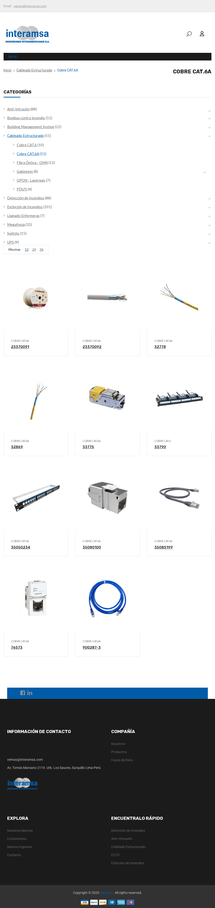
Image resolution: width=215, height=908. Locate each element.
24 (34, 249)
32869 (17, 447)
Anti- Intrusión (121, 839)
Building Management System (30, 127)
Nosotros (118, 744)
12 (27, 249)
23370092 (92, 347)
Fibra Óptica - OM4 (32, 162)
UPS (10, 242)
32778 (160, 347)
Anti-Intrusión (18, 109)
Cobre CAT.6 (27, 145)
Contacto (14, 855)
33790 (160, 447)
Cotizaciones (16, 839)
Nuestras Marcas (20, 830)
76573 (16, 647)
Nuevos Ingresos (19, 847)
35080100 (92, 547)
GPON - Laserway (31, 180)
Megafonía (16, 224)
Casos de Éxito (122, 760)
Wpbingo (106, 893)
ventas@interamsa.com (30, 6)
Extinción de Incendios (25, 207)
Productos (119, 752)
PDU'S (22, 189)
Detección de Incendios (25, 198)
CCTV (115, 855)
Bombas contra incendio (26, 118)
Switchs (13, 233)
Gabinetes (25, 171)
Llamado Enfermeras (23, 215)
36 (41, 249)
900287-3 (92, 647)
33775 (88, 447)
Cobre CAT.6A (28, 154)
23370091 (20, 347)
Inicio (7, 70)
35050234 (20, 547)
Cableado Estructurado (34, 70)
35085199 (163, 547)
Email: (8, 6)
